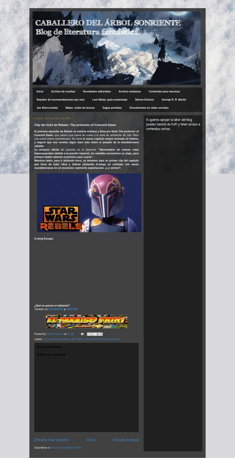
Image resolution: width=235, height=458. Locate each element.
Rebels (66, 339)
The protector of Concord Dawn (103, 339)
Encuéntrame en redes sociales (149, 107)
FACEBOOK (55, 309)
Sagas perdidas (112, 107)
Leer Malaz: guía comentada (109, 99)
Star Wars (77, 339)
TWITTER (72, 309)
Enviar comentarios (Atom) (66, 447)
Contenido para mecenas (164, 91)
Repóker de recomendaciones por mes (61, 99)
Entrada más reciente (51, 440)
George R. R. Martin (174, 99)
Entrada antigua (126, 440)
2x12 (46, 339)
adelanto (56, 339)
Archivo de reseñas (63, 91)
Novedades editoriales (97, 91)
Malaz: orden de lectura (80, 107)
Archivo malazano (130, 91)
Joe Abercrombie (47, 107)
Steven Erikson (144, 99)
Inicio (40, 91)
